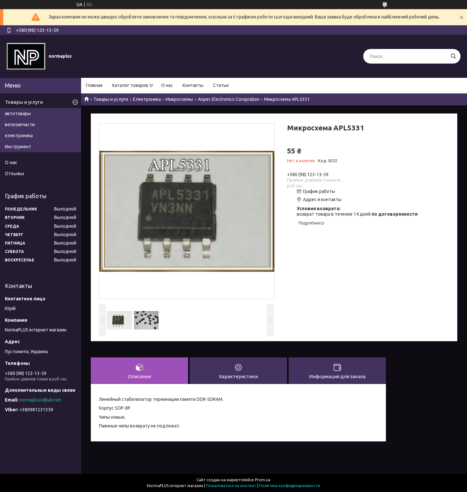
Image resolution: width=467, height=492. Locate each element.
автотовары (18, 113)
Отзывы (14, 173)
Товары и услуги (110, 99)
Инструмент (18, 146)
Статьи (221, 85)
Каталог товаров (130, 85)
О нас (167, 85)
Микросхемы (179, 99)
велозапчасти (20, 124)
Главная (94, 85)
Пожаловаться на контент (231, 486)
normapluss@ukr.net (40, 399)
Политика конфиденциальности (289, 486)
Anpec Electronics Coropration (228, 99)
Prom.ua (262, 480)
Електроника (147, 99)
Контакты (193, 85)
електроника (19, 135)
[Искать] (453, 56)
